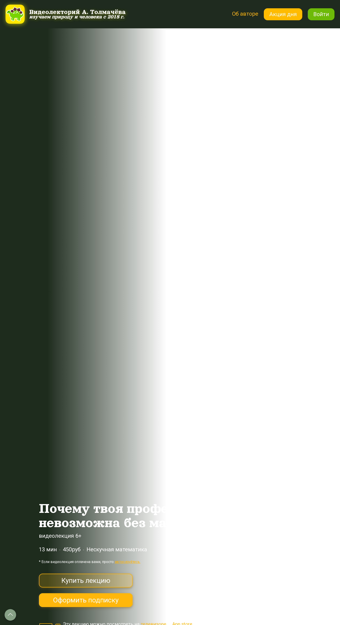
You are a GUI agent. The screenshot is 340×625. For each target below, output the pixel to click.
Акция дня (283, 14)
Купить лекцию (85, 580)
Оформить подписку (86, 600)
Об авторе (245, 14)
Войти (321, 14)
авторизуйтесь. (127, 562)
